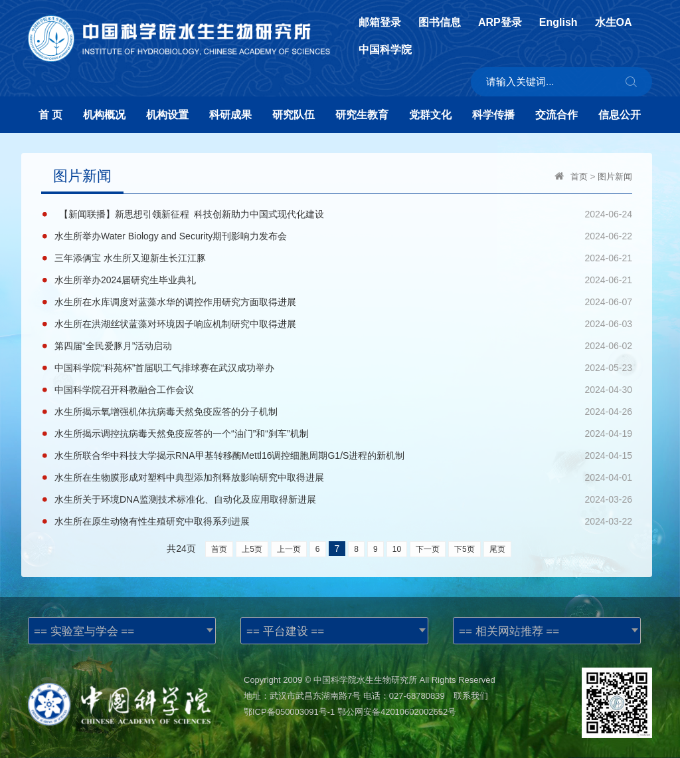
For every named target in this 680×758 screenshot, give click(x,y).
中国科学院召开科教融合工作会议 (124, 389)
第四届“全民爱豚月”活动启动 (113, 345)
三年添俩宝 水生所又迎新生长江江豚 (130, 258)
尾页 (497, 549)
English (558, 22)
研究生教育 (361, 114)
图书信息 (439, 22)
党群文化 (430, 114)
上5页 (252, 549)
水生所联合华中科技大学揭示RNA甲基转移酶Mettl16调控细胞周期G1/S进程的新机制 (229, 455)
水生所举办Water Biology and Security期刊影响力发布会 (170, 236)
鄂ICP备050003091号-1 (289, 712)
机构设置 (167, 114)
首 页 (50, 114)
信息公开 (619, 114)
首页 (579, 177)
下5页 (464, 549)
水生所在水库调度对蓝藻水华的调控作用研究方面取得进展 (175, 302)
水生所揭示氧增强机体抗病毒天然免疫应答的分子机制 (166, 411)
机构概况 (104, 114)
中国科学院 (385, 50)
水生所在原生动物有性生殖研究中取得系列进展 (152, 521)
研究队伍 (293, 114)
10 (396, 549)
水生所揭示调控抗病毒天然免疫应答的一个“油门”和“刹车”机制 (181, 433)
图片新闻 (615, 177)
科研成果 (230, 114)
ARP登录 (500, 22)
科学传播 (493, 114)
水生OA (613, 22)
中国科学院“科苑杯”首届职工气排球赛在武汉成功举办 (164, 367)
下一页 (428, 549)
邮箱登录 (380, 22)
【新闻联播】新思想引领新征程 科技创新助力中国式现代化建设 (189, 214)
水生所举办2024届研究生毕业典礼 (125, 280)
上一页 (289, 549)
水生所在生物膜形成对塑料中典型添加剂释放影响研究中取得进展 (189, 477)
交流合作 (556, 114)
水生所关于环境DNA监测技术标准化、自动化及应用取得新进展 (185, 499)
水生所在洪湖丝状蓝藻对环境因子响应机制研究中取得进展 (175, 323)
